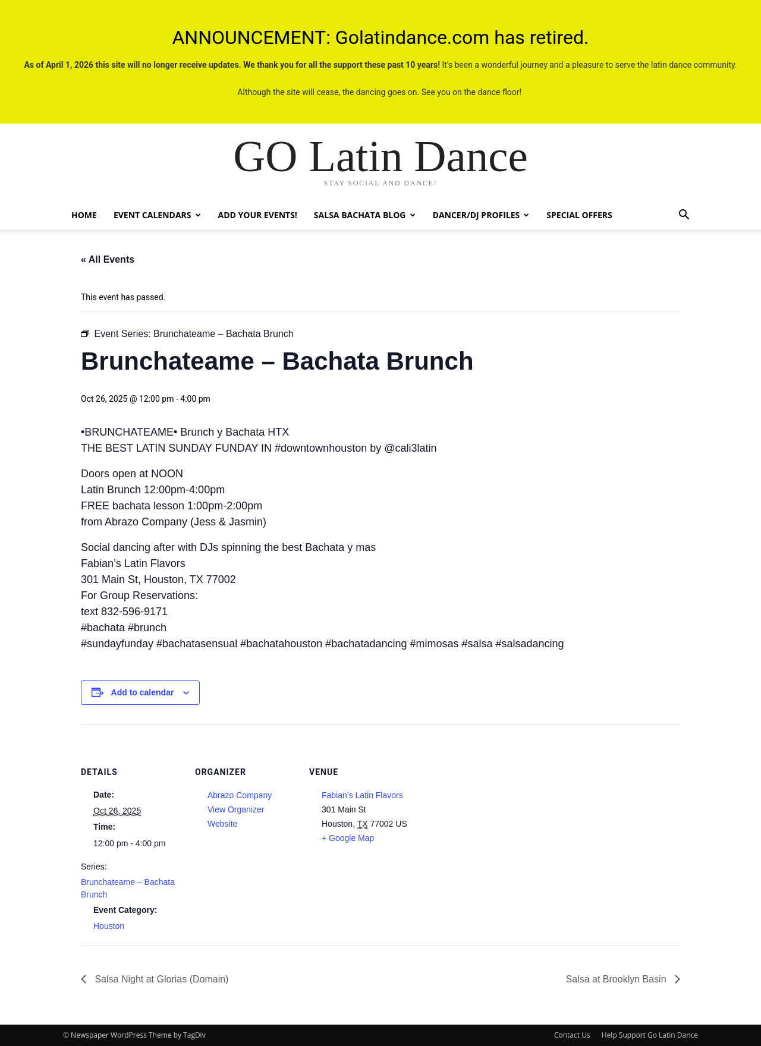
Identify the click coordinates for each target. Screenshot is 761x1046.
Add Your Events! (257, 214)
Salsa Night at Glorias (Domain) (160, 979)
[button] (683, 216)
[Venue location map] (486, 805)
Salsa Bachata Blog (365, 214)
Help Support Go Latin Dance (650, 1035)
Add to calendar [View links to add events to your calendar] (142, 692)
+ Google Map (348, 838)
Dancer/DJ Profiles (481, 214)
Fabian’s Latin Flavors (362, 795)
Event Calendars (157, 214)
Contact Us (572, 1035)
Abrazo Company (239, 795)
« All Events (107, 259)
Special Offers (579, 214)
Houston (108, 926)
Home (84, 214)
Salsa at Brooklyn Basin (617, 979)
